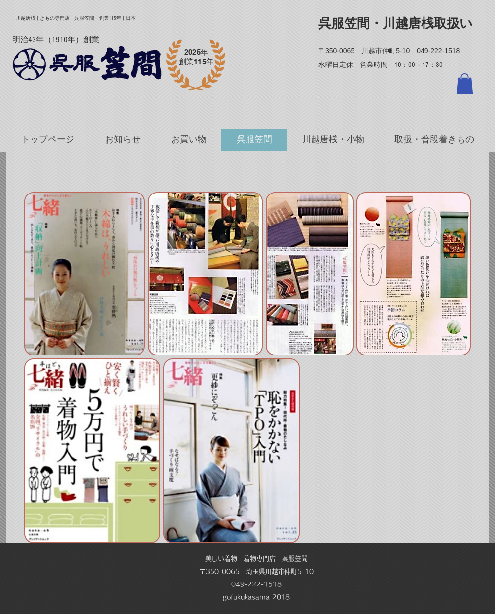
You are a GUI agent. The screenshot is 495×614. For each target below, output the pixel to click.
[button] (464, 83)
